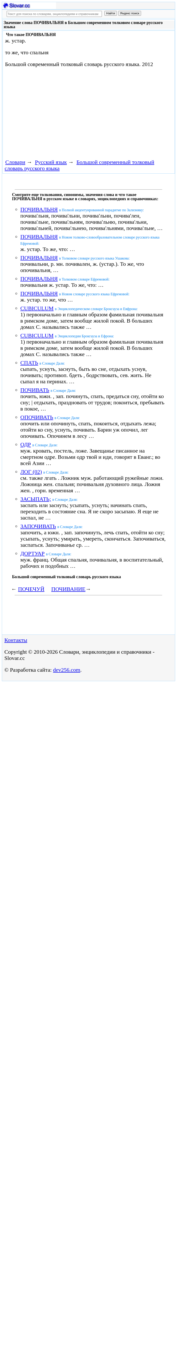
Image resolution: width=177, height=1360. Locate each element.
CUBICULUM (36, 308)
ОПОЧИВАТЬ (36, 417)
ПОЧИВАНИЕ (68, 589)
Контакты (15, 640)
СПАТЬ (29, 363)
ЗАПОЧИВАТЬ (38, 526)
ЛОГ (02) (31, 472)
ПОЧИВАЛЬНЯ (39, 209)
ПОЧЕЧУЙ (31, 589)
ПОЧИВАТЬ (34, 390)
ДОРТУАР (32, 553)
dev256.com (66, 670)
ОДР (25, 444)
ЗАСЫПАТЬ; (35, 499)
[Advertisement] (57, 112)
